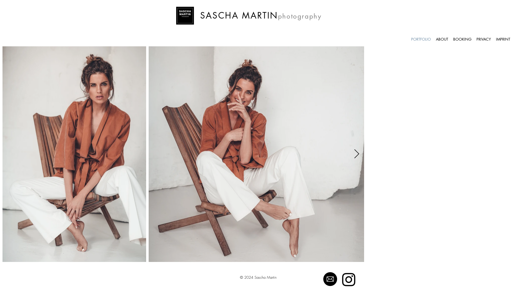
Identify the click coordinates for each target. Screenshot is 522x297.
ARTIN (264, 15)
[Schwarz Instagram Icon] (349, 279)
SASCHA (219, 15)
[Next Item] (357, 154)
